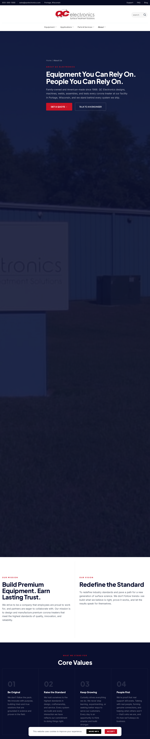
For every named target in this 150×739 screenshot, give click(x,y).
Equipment (50, 27)
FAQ (138, 2)
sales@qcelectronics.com (30, 2)
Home (49, 60)
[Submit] (144, 14)
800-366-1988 (8, 2)
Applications (67, 27)
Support (130, 2)
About (102, 27)
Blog (146, 2)
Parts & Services (86, 27)
